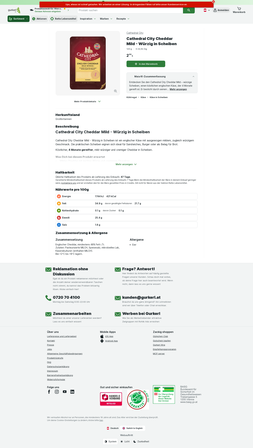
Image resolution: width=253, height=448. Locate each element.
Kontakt (51, 340)
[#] (164, 394)
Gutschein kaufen (162, 340)
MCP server (159, 353)
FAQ (49, 362)
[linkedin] (72, 392)
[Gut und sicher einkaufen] (138, 400)
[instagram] (57, 392)
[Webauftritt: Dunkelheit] (141, 441)
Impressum (52, 371)
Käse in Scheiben (159, 97)
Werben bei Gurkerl (141, 313)
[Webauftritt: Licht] (125, 441)
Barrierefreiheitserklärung (60, 375)
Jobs (49, 349)
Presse (50, 345)
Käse (143, 97)
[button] (221, 10)
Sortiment (18, 18)
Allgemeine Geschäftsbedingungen (64, 353)
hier (101, 420)
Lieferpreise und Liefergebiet (61, 336)
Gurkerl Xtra (159, 345)
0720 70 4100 (66, 297)
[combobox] (130, 10)
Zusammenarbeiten (72, 313)
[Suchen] (189, 10)
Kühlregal (131, 97)
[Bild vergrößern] (115, 91)
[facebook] (49, 392)
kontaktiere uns (68, 183)
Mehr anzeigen (178, 89)
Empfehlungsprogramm (164, 349)
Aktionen (39, 18)
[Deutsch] (206, 10)
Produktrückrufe (55, 358)
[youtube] (64, 392)
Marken (106, 18)
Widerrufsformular (56, 379)
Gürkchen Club (160, 336)
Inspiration (88, 18)
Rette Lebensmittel (63, 18)
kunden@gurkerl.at (141, 297)
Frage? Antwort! (138, 269)
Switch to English (132, 428)
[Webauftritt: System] (110, 441)
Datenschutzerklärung (58, 366)
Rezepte (123, 18)
